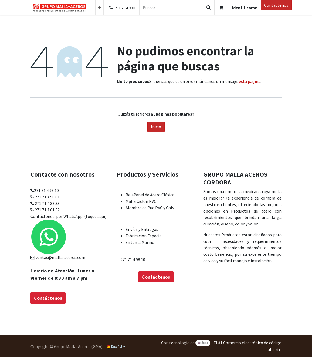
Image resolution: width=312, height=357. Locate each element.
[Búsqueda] (208, 7)
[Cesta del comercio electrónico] (221, 7)
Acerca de (244, 182)
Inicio (156, 126)
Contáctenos (276, 5)
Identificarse (244, 7)
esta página (249, 81)
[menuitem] (99, 7)
